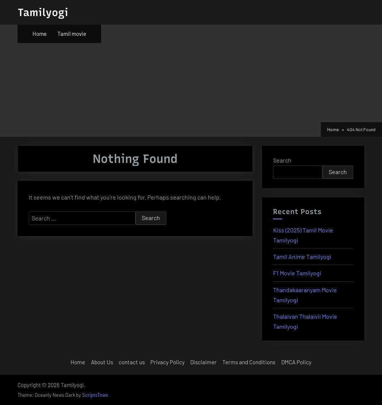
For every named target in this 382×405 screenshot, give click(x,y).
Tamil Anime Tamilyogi (302, 256)
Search (282, 160)
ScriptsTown (95, 395)
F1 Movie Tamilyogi (297, 272)
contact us (132, 362)
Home (39, 33)
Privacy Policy (167, 362)
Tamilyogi (43, 12)
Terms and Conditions (248, 362)
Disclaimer (203, 362)
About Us (102, 362)
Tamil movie (71, 33)
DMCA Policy (296, 362)
